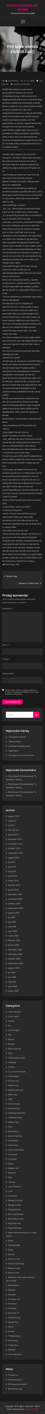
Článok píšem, (15, 741)
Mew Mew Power (16, 1218)
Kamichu (12, 1172)
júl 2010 (11, 862)
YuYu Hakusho (14, 1354)
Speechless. (14, 750)
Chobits (11, 1067)
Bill (9, 1034)
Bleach (11, 1039)
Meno (5, 645)
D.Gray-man (13, 1080)
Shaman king (14, 1317)
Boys (10, 1053)
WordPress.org (15, 1388)
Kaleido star (13, 1168)
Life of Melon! (14, 1186)
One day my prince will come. (21, 755)
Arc (9, 1025)
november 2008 (15, 954)
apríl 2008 (12, 986)
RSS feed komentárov (17, 1384)
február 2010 (14, 885)
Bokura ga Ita (14, 1048)
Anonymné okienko (17, 737)
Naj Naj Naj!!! (14, 1245)
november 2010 (15, 843)
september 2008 (15, 963)
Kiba (10, 1177)
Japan (10, 1163)
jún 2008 (12, 977)
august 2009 (13, 912)
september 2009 (15, 908)
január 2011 (13, 834)
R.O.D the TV (13, 1313)
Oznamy (11, 1294)
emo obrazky (14, 1103)
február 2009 (14, 940)
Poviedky (12, 1308)
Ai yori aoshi (13, 1016)
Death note (13, 1085)
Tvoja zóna (13, 1345)
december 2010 (15, 839)
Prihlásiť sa (13, 1375)
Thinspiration (14, 1336)
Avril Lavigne (14, 1030)
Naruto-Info (13, 1272)
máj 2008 (12, 981)
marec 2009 (13, 935)
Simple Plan (13, 1322)
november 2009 (15, 899)
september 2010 (15, 853)
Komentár (7, 608)
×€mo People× (14, 1011)
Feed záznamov (15, 1379)
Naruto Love (14, 1259)
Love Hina (12, 1195)
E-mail (5, 659)
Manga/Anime (14, 1209)
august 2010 (13, 857)
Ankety (11, 1021)
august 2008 (13, 968)
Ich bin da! (12, 1154)
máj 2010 (12, 871)
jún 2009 (12, 922)
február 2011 (14, 830)
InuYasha (12, 1159)
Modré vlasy (11, 576)
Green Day (13, 1145)
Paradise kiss (14, 1299)
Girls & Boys (13, 1131)
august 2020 (13, 816)
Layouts (11, 1182)
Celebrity (12, 1062)
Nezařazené (13, 1285)
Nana (10, 1249)
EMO (10, 1099)
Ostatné (11, 1290)
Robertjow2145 (15, 776)
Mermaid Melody (15, 1214)
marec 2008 (13, 991)
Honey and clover (16, 1149)
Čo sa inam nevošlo (17, 1071)
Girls (10, 1126)
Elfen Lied (12, 1094)
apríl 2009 (12, 931)
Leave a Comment (22, 84)
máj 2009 (12, 926)
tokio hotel (13, 1340)
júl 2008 (11, 972)
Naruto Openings (16, 1263)
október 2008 (14, 958)
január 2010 (13, 889)
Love (10, 1191)
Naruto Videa (14, 1268)
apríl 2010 (12, 876)
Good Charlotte (15, 1136)
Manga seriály (14, 1205)
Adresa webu (8, 673)
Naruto (11, 1254)
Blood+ (11, 1044)
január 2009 (13, 945)
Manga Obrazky (15, 1200)
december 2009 (15, 894)
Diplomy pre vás (15, 1090)
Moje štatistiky (14, 1228)
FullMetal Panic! (15, 1117)
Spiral (10, 1326)
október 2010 (14, 848)
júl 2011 (11, 825)
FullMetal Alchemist (17, 1113)
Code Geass (13, 1076)
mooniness (13, 80)
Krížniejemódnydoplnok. (19, 746)
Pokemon (12, 1303)
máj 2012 (12, 820)
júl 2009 (11, 917)
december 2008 (15, 949)
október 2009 (14, 903)
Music (10, 1240)
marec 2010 (13, 880)
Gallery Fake (13, 1122)
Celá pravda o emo (16, 1057)
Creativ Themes (31, 1409)
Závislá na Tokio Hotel (28, 583)
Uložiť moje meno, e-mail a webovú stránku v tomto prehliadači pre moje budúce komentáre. (22, 692)
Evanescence (14, 1108)
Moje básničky (14, 1223)
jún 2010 (12, 866)
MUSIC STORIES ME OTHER (22, 8)
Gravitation (13, 1140)
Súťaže (11, 1331)
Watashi (11, 1349)
